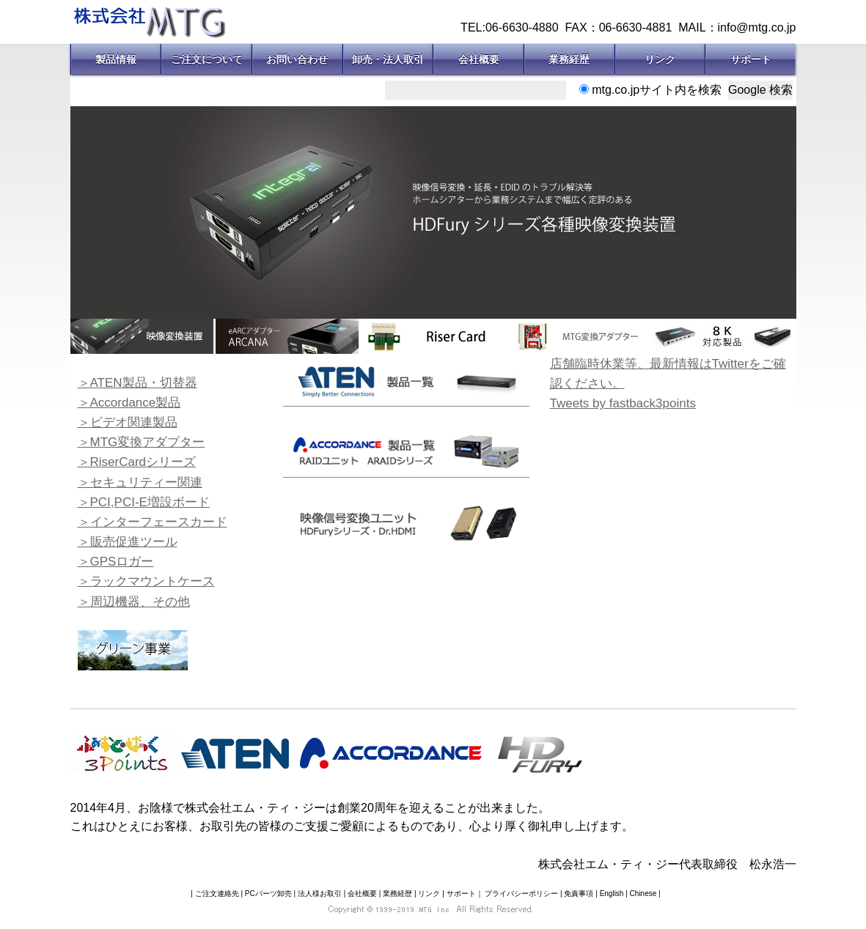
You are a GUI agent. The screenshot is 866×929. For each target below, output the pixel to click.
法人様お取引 (320, 893)
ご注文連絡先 (217, 893)
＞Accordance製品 (129, 403)
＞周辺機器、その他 (134, 602)
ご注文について (207, 59)
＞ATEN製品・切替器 (137, 383)
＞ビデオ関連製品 (127, 422)
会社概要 (478, 59)
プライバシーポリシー (521, 893)
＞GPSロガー (116, 562)
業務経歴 (569, 59)
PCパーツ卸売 (268, 893)
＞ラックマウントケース (146, 581)
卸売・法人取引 (388, 59)
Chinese (643, 893)
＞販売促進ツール (127, 542)
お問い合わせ (297, 59)
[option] (433, 212)
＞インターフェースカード (152, 522)
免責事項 (578, 893)
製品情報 (115, 59)
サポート (750, 59)
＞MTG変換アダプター (141, 442)
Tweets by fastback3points (623, 403)
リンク (660, 59)
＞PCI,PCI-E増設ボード (144, 502)
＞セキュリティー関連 (140, 482)
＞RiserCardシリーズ (137, 462)
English (612, 893)
